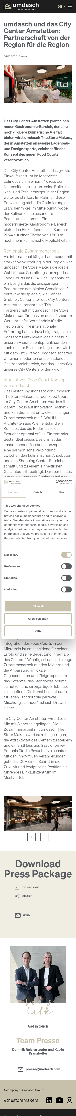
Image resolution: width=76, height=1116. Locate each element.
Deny (38, 630)
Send (26, 915)
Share (27, 896)
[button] (61, 6)
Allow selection (38, 618)
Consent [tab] (13, 492)
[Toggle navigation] (70, 6)
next (46, 837)
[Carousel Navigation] (38, 837)
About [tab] (62, 492)
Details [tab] (38, 492)
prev (29, 837)
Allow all (38, 606)
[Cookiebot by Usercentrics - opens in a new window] (55, 482)
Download (30, 887)
